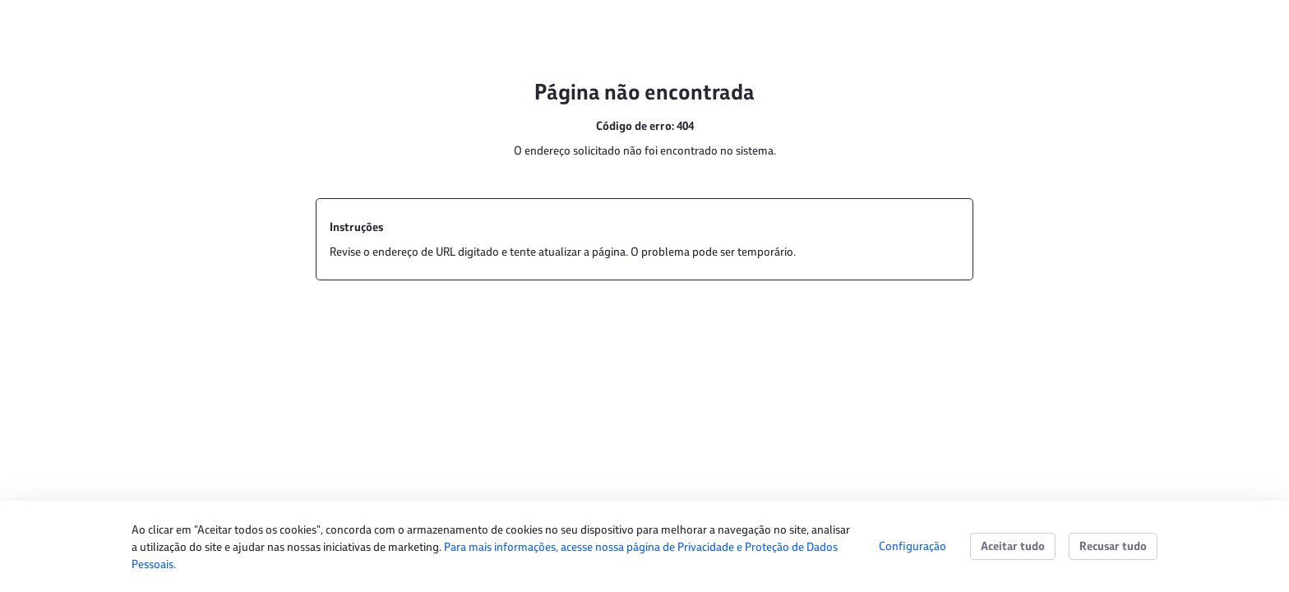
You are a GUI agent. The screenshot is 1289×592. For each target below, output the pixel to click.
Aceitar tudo (1013, 546)
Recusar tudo (1113, 546)
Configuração (912, 546)
